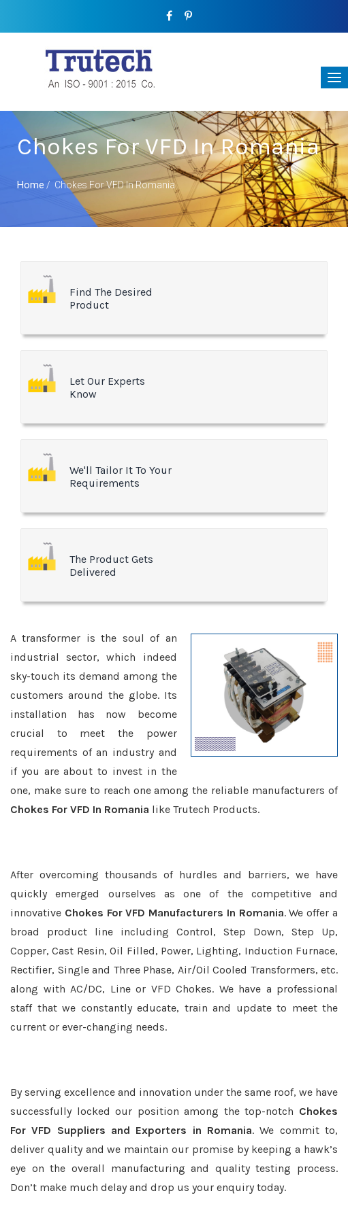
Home (30, 185)
